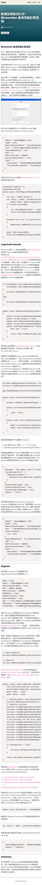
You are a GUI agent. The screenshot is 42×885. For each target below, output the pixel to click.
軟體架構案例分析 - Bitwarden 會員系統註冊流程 (20, 17)
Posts (34, 2)
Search (29, 2)
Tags (38, 2)
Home (3, 2)
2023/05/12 (8, 27)
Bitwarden (5, 33)
